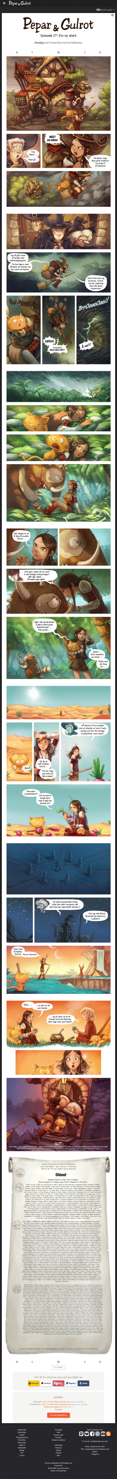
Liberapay (58, 1445)
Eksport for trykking (58, 1407)
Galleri (22, 1435)
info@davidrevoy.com (99, 1441)
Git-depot (58, 1410)
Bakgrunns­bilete (58, 1440)
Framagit (58, 1430)
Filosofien (22, 1440)
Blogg (22, 1450)
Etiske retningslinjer (58, 1471)
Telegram (95, 1454)
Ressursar (22, 1443)
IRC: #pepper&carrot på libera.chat (95, 1449)
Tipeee (58, 1450)
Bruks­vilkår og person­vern (58, 1468)
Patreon (58, 1448)
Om (21, 1453)
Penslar (58, 1437)
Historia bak (58, 1435)
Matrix (95, 1452)
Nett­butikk (22, 1448)
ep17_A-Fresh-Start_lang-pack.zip (64, 1404)
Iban (58, 1455)
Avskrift (59, 1367)
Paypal (58, 1453)
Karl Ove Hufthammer (72, 42)
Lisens (22, 1455)
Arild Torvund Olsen (53, 42)
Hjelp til (22, 1445)
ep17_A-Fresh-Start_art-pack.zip (63, 1402)
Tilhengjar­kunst (22, 1437)
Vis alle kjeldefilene (58, 1415)
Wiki (58, 1432)
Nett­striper (22, 1432)
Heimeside (22, 1430)
